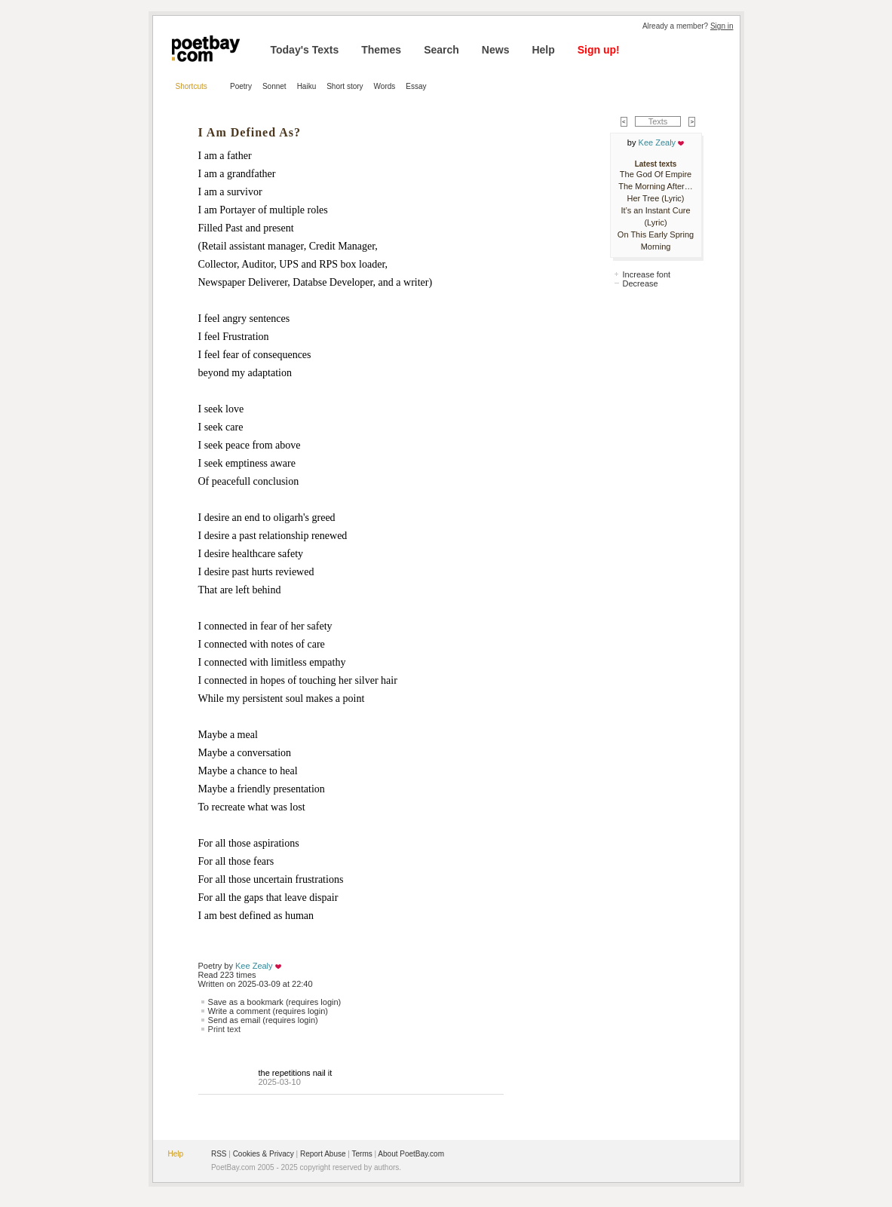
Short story (344, 86)
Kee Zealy (254, 965)
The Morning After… (655, 186)
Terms (362, 1154)
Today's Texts (305, 50)
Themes (381, 50)
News (496, 50)
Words (385, 86)
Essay (416, 86)
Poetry (241, 86)
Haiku (307, 86)
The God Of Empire (655, 174)
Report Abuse (323, 1154)
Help (543, 50)
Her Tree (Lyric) (656, 198)
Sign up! (599, 50)
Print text (224, 1029)
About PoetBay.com (411, 1154)
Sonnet (274, 86)
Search (441, 50)
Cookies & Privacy (263, 1154)
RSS (219, 1154)
